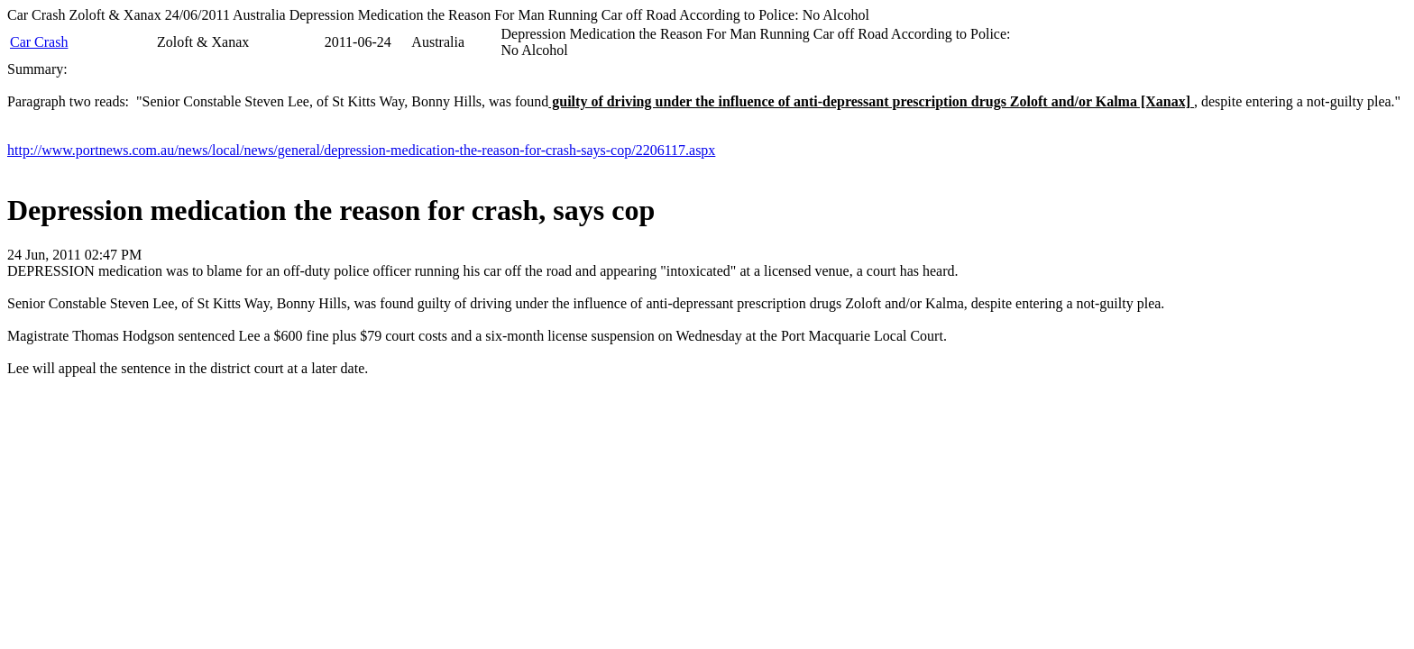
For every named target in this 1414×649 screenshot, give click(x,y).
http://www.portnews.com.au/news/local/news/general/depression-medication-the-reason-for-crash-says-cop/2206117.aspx (361, 150)
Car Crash (39, 42)
